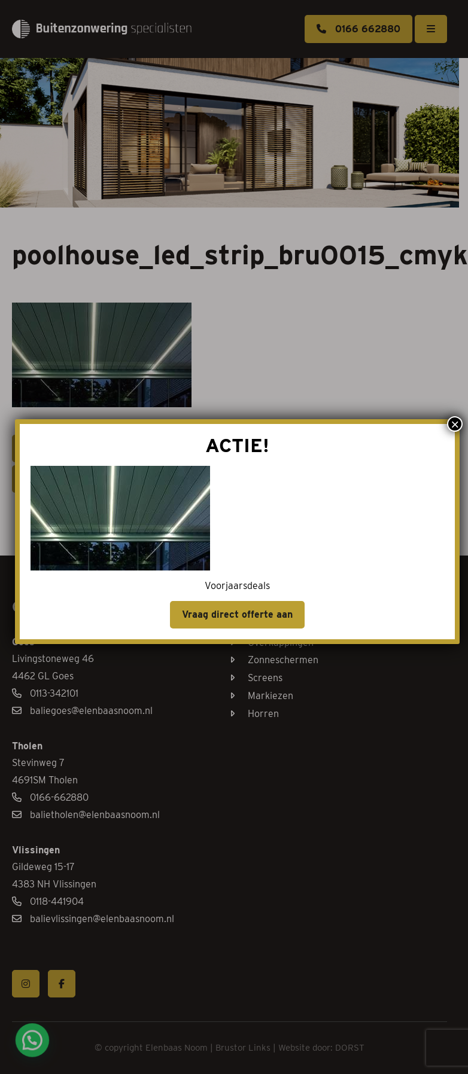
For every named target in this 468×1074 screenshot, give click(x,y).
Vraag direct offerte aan (259, 582)
